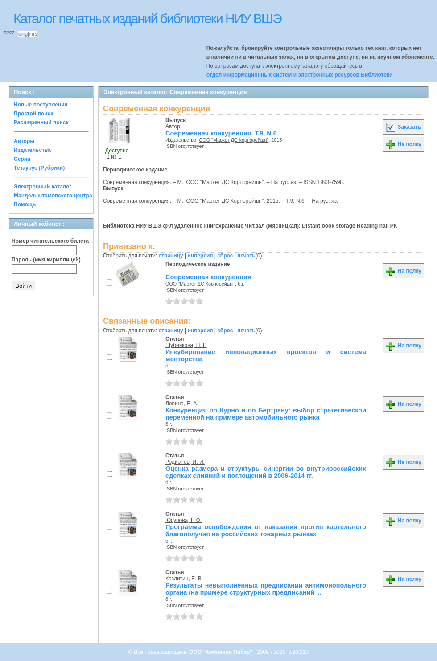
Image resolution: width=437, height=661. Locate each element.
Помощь (25, 204)
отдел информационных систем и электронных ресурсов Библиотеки (299, 75)
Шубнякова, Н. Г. (185, 345)
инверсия (200, 256)
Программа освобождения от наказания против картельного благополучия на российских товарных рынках (265, 530)
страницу (171, 256)
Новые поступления (41, 105)
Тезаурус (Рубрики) (39, 168)
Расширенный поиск (41, 122)
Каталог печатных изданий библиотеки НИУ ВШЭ (147, 18)
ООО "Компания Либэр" (221, 652)
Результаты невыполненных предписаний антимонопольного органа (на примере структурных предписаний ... (265, 589)
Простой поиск (33, 113)
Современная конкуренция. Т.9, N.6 (221, 133)
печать (246, 256)
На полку (403, 144)
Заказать (403, 127)
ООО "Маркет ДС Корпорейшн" (233, 140)
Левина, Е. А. (181, 403)
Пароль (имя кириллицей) (46, 260)
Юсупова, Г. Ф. (183, 520)
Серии (22, 159)
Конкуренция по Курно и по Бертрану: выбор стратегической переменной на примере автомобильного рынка (265, 414)
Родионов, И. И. (185, 462)
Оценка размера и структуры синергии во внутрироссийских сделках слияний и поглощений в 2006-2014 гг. (265, 472)
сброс (225, 256)
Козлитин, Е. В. (184, 578)
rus (33, 34)
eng (23, 34)
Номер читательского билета (50, 241)
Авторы (24, 141)
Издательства (32, 150)
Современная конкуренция (208, 277)
